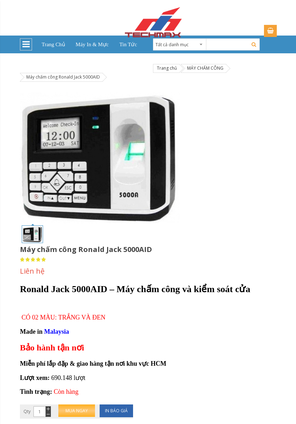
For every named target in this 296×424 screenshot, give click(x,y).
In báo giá (116, 411)
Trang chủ (167, 68)
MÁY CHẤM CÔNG (205, 68)
